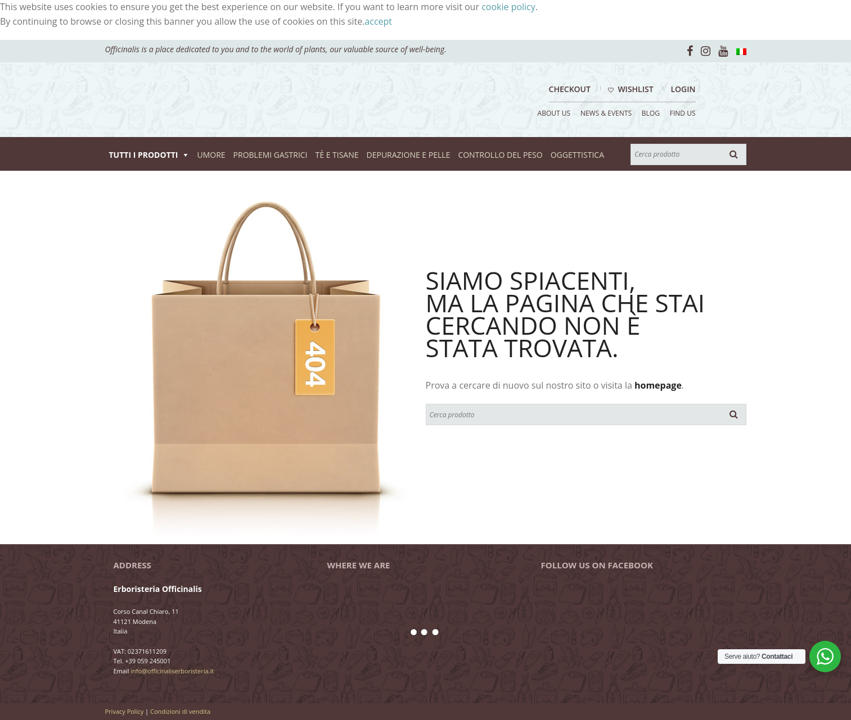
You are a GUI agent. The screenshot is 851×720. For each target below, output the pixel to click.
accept (378, 21)
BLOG (651, 113)
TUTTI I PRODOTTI (143, 154)
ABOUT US (554, 113)
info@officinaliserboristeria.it (172, 671)
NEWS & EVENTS (606, 113)
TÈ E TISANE (337, 154)
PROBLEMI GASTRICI (270, 154)
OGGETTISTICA (577, 154)
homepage (658, 385)
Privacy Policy (124, 711)
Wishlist (631, 89)
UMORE (211, 154)
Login (682, 89)
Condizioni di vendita (180, 711)
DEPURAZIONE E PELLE (409, 154)
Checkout (570, 89)
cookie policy (508, 7)
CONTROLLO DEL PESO (500, 154)
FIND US (683, 113)
